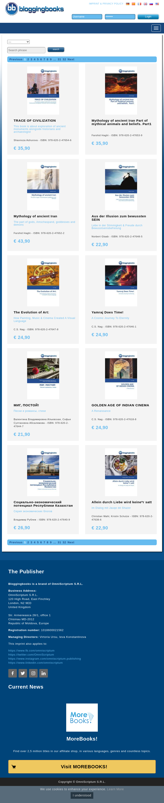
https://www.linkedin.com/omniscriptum (35, 662)
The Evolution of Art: (31, 312)
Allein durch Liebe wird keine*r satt (122, 502)
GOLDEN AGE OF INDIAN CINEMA (120, 405)
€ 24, (22, 337)
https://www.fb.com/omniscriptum (31, 650)
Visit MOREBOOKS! (84, 766)
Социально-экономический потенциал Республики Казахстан (43, 503)
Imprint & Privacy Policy (106, 3)
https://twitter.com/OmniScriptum (31, 654)
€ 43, (22, 241)
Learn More (115, 789)
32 (64, 59)
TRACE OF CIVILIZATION (35, 120)
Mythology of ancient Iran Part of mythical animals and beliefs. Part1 (121, 122)
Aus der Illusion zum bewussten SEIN (119, 217)
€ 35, (22, 148)
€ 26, (22, 527)
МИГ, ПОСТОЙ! (26, 405)
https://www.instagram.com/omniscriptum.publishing (44, 658)
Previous (16, 59)
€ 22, (100, 244)
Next (71, 59)
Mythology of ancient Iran (35, 216)
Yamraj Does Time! (107, 312)
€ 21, (22, 434)
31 (59, 59)
